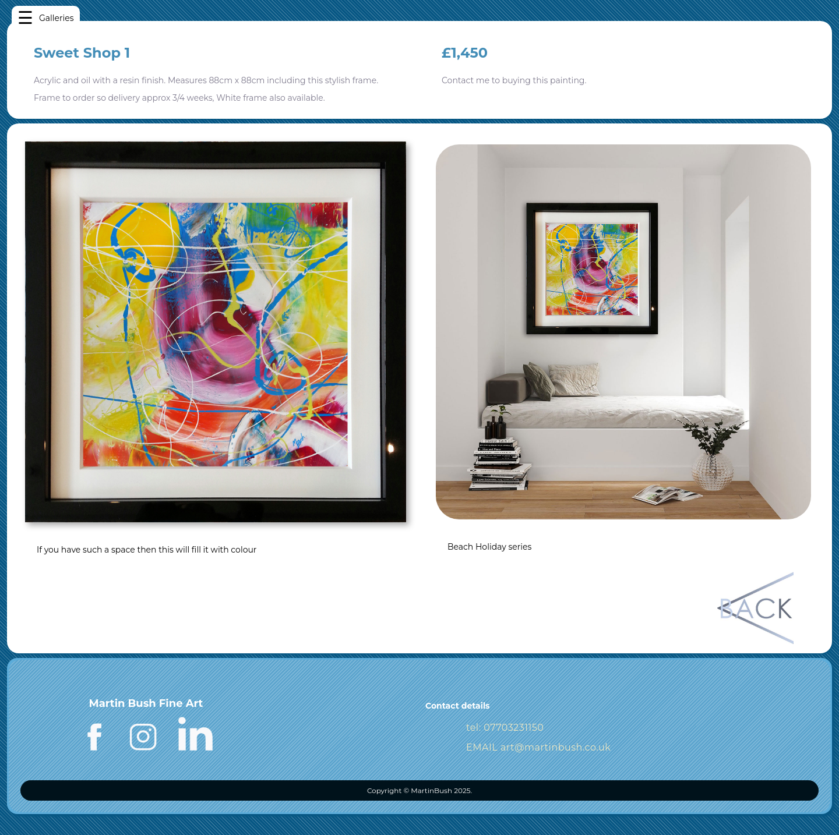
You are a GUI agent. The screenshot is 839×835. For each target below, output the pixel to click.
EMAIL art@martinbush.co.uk (538, 747)
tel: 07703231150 (505, 727)
